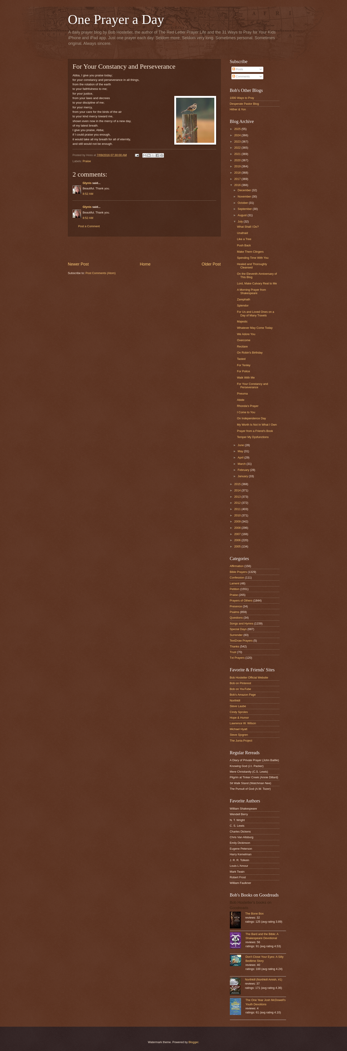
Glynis (87, 183)
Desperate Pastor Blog (244, 103)
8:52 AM (88, 193)
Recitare (242, 346)
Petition (235, 589)
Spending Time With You (253, 257)
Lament (235, 583)
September (245, 209)
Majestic (242, 321)
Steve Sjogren (239, 734)
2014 (237, 490)
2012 (237, 502)
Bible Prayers (238, 572)
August (243, 215)
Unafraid (242, 233)
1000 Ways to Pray (242, 98)
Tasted (241, 359)
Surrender (236, 635)
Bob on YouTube (240, 689)
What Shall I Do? (248, 226)
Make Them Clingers (250, 251)
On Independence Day (251, 418)
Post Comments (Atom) (100, 273)
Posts (237, 69)
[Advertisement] (144, 249)
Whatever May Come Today (255, 327)
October (243, 202)
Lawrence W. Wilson (243, 723)
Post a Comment (89, 226)
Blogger (193, 1042)
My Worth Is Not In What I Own (257, 424)
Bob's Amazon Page (243, 694)
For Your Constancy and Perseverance (252, 385)
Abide (240, 400)
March (242, 463)
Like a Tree (244, 239)
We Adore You (246, 334)
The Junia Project (241, 740)
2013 (237, 496)
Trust (233, 652)
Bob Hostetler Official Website (249, 677)
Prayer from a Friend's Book (255, 431)
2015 (237, 484)
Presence (236, 606)
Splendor (243, 305)
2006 (237, 540)
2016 (237, 185)
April (241, 457)
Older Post (211, 264)
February (244, 470)
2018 (237, 172)
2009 (237, 521)
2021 (237, 154)
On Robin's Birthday (250, 352)
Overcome (243, 340)
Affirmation (237, 566)
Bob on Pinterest (240, 683)
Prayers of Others (241, 600)
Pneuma (242, 393)
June (241, 445)
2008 (237, 527)
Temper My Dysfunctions (253, 437)
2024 (237, 135)
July (241, 221)
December (245, 190)
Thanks (234, 646)
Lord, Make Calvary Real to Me (257, 283)
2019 (237, 166)
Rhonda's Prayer (248, 406)
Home (145, 264)
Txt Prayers (237, 657)
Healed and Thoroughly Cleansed (252, 265)
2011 (237, 509)
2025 (237, 129)
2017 (237, 179)
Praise (87, 161)
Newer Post (78, 264)
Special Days (238, 629)
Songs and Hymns (241, 623)
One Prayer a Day (116, 19)
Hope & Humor (239, 717)
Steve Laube (238, 706)
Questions (236, 617)
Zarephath (243, 299)
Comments (241, 76)
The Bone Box (254, 913)
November (245, 196)
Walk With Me (246, 377)
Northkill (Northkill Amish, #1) (263, 979)
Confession (237, 577)
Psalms (234, 612)
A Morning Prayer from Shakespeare (251, 291)
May (241, 451)
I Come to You (246, 412)
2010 (237, 515)
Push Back (244, 245)
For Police (243, 371)
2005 (237, 546)
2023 (237, 141)
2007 (237, 534)
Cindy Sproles (239, 712)
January (243, 476)
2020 (237, 160)
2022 (237, 147)
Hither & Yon (238, 109)
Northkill (235, 700)
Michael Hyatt (238, 729)
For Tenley (244, 365)
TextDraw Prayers (241, 640)
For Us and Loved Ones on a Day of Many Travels (255, 313)
